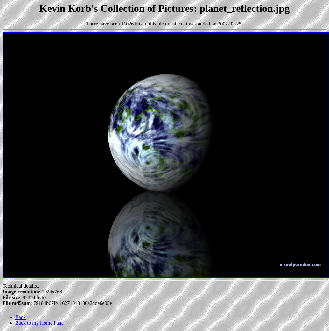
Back (20, 317)
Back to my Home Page (39, 323)
